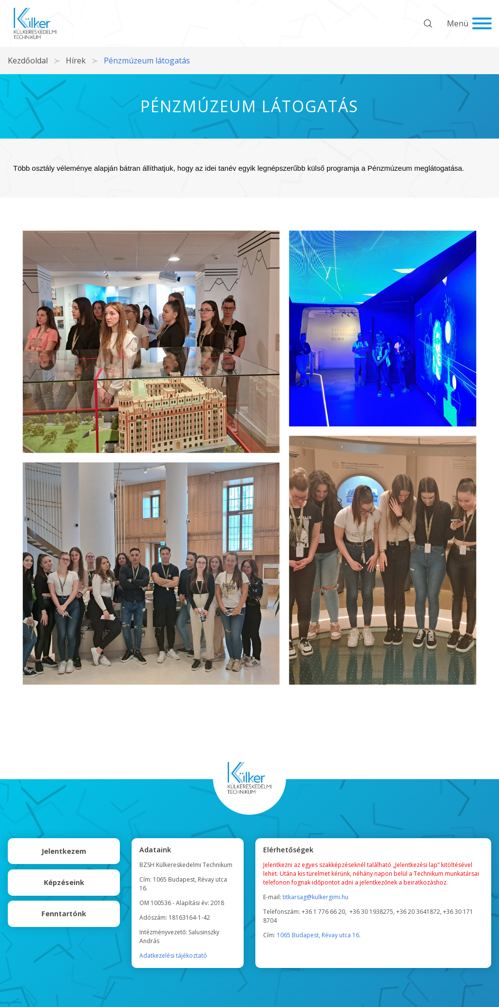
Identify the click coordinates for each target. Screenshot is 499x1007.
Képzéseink (64, 882)
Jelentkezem (63, 851)
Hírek (76, 60)
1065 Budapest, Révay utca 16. (319, 935)
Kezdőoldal (28, 60)
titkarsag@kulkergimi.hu (315, 897)
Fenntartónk (63, 913)
